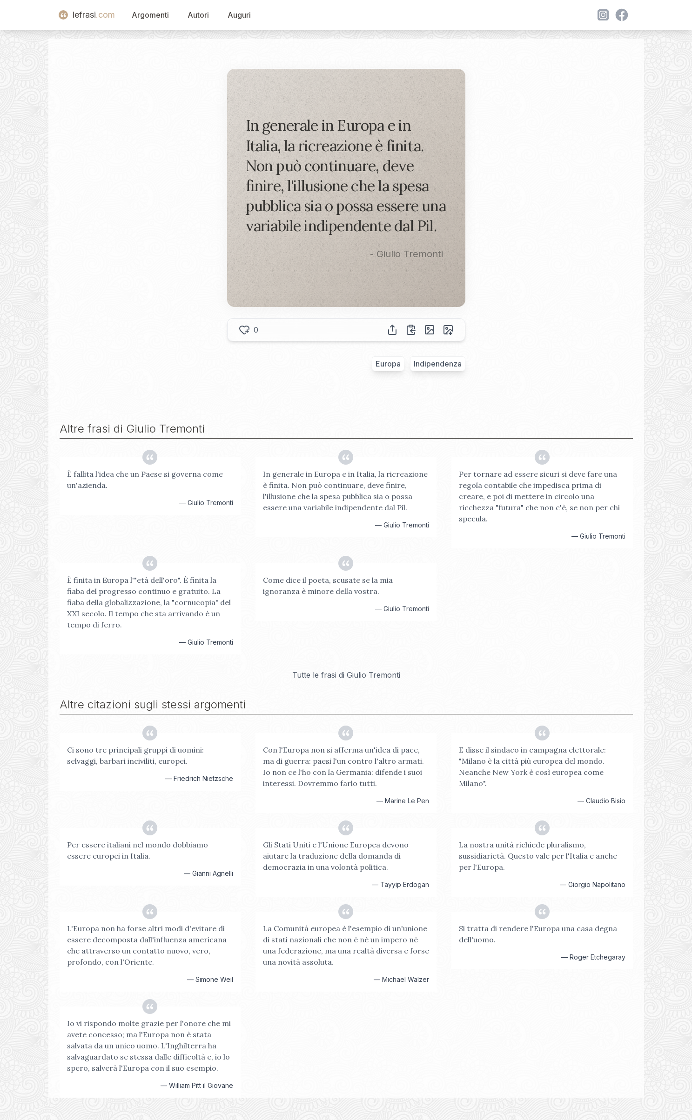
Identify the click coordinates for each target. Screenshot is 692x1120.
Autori (198, 15)
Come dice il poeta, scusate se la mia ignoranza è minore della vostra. (328, 585)
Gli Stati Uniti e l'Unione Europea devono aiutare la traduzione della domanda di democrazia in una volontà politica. (336, 856)
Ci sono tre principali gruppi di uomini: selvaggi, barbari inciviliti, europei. (135, 755)
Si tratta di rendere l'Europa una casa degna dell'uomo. (538, 934)
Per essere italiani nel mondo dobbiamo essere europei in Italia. (137, 850)
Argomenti (150, 15)
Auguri (239, 15)
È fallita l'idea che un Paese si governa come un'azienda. (145, 479)
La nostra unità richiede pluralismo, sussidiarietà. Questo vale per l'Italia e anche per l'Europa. (538, 856)
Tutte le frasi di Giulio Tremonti (346, 675)
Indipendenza (438, 363)
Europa (388, 363)
